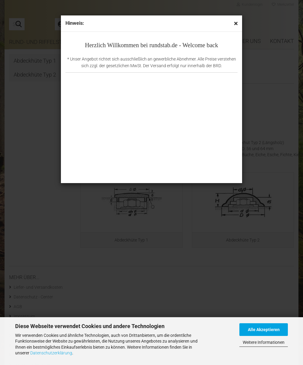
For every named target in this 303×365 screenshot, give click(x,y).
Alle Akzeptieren (264, 329)
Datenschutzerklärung (51, 352)
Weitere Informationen (264, 342)
